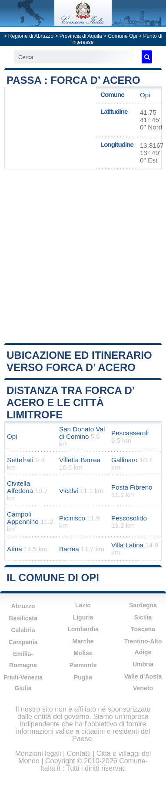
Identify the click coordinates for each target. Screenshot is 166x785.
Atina (14, 549)
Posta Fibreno (132, 487)
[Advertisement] (83, 255)
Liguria (83, 617)
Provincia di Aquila (81, 36)
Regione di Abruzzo (30, 36)
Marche (82, 641)
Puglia (83, 677)
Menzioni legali (38, 753)
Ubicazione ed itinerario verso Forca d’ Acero (79, 361)
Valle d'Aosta (143, 676)
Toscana (143, 629)
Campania (23, 642)
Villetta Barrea (79, 460)
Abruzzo (23, 606)
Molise (83, 652)
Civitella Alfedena (20, 487)
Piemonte (82, 665)
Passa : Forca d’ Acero (73, 80)
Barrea (69, 549)
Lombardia (83, 629)
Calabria (23, 629)
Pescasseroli (130, 433)
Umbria (143, 664)
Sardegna (143, 605)
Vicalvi (68, 490)
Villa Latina (127, 545)
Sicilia (143, 617)
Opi (145, 95)
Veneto (143, 688)
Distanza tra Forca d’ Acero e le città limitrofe (70, 402)
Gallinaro (124, 460)
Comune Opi (122, 36)
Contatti (79, 753)
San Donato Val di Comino (82, 432)
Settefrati (20, 460)
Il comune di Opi (53, 577)
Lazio (83, 605)
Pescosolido (129, 518)
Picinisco (72, 518)
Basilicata (23, 618)
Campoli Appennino (23, 517)
